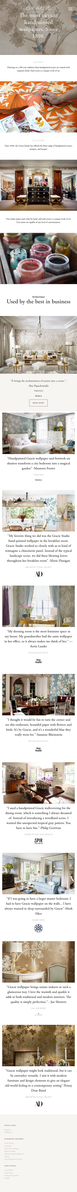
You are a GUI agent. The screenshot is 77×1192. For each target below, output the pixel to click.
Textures (7, 1156)
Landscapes (8, 1146)
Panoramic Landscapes (11, 1148)
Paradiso (7, 1178)
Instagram (7, 1130)
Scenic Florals (8, 1143)
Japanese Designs (10, 1151)
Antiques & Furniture (11, 1175)
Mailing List (8, 1132)
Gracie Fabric (8, 1170)
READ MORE (38, 403)
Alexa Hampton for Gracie (13, 1159)
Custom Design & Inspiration (14, 1154)
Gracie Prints (8, 1173)
